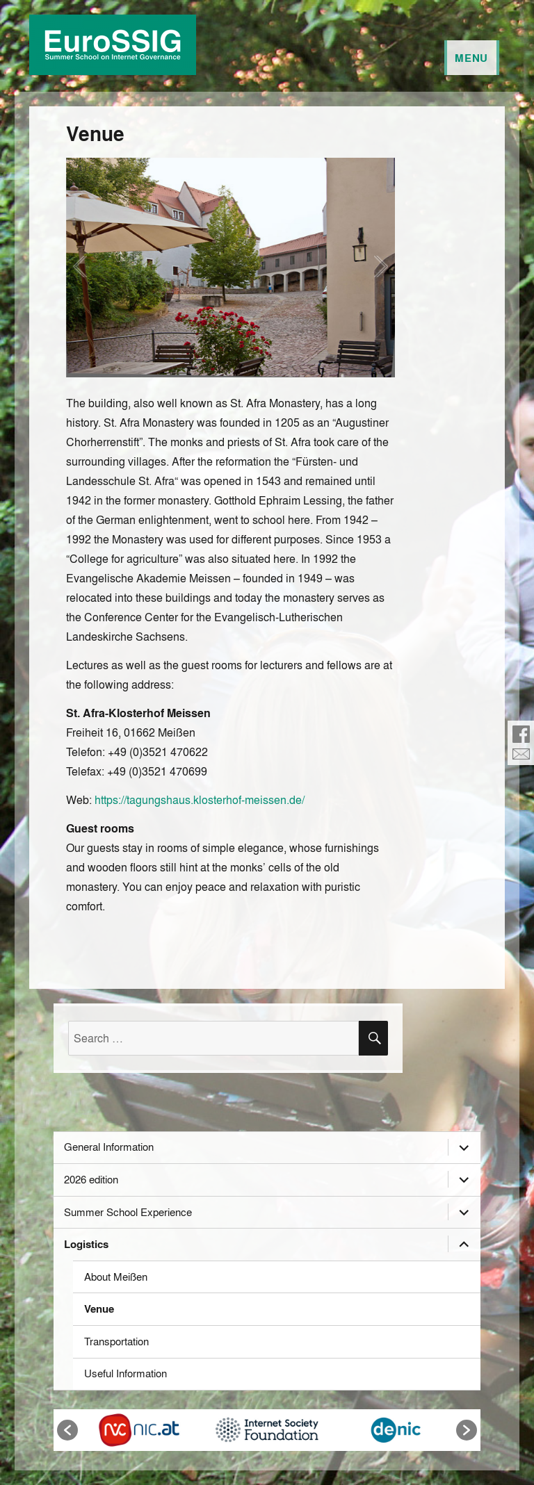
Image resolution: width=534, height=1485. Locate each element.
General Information (109, 1146)
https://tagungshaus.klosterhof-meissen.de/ (200, 799)
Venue (99, 1308)
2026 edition (91, 1179)
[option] (139, 1430)
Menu (471, 57)
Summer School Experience (128, 1212)
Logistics (86, 1244)
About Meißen (115, 1276)
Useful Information (125, 1373)
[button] (67, 1430)
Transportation (116, 1341)
